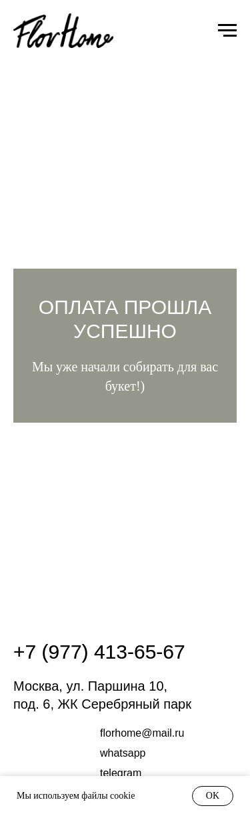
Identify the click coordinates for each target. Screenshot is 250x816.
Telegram (120, 773)
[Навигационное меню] (227, 30)
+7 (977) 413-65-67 (99, 652)
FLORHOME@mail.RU (142, 733)
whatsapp (123, 753)
